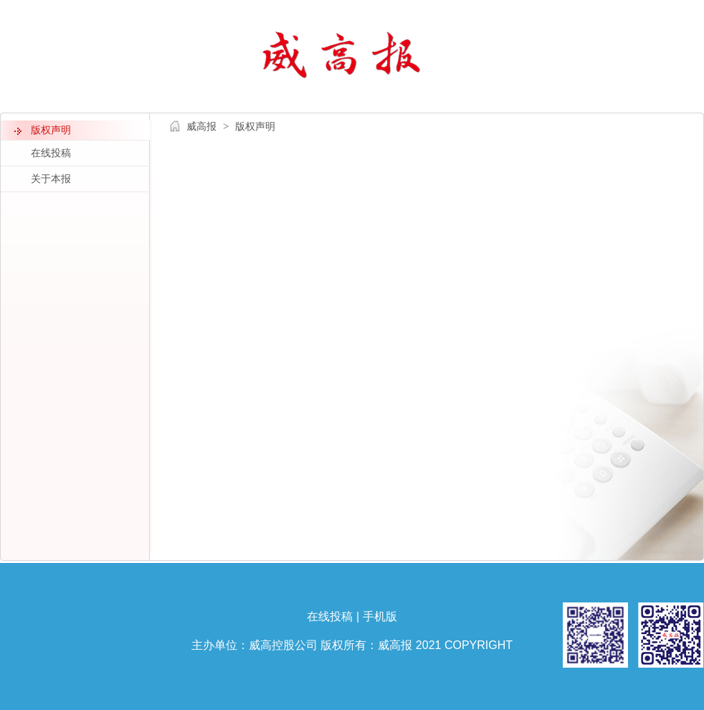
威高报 (201, 126)
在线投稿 (330, 616)
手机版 (380, 616)
